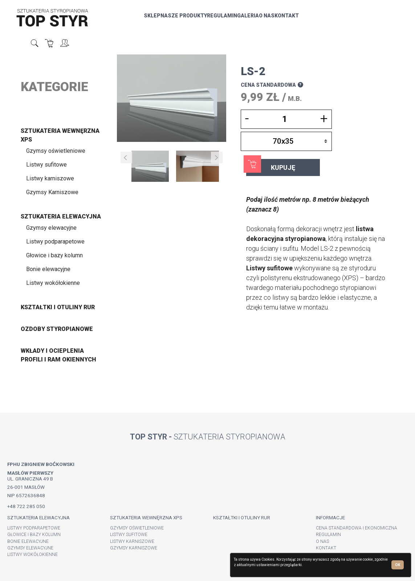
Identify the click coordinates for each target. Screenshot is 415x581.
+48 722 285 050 (26, 506)
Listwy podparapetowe (55, 241)
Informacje (330, 517)
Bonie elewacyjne (48, 269)
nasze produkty (156, 19)
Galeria (220, 19)
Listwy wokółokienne (53, 282)
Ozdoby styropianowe (57, 329)
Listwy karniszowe (50, 178)
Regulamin (194, 19)
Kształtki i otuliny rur (58, 307)
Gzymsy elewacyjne (51, 227)
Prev (126, 157)
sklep (124, 19)
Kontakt (259, 19)
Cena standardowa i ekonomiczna (356, 528)
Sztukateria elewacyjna (61, 216)
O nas (239, 19)
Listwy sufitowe (46, 164)
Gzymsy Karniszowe (52, 192)
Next (217, 157)
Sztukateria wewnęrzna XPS (146, 517)
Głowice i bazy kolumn (54, 255)
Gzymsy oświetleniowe (55, 150)
